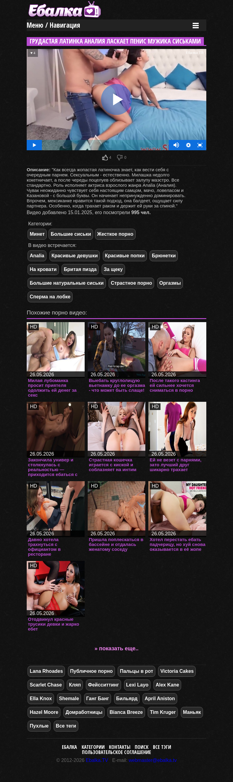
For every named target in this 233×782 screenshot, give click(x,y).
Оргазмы (170, 283)
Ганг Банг (97, 698)
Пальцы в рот (136, 671)
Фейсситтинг (103, 684)
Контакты (119, 747)
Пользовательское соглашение (116, 752)
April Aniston (160, 698)
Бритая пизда (80, 269)
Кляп (75, 684)
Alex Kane (167, 684)
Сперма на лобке (50, 296)
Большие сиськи (71, 234)
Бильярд (126, 698)
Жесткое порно (115, 234)
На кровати (43, 269)
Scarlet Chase (46, 684)
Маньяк (192, 712)
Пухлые (39, 725)
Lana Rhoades (46, 671)
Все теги (66, 725)
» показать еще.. (117, 648)
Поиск (141, 747)
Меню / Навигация (53, 25)
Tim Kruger (163, 712)
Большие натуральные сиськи (67, 283)
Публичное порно (91, 671)
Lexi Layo (137, 684)
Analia (37, 255)
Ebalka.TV (97, 760)
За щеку (113, 269)
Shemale (69, 698)
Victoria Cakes (177, 671)
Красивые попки (125, 255)
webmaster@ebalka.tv (153, 760)
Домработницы (84, 712)
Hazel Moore (44, 712)
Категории (93, 747)
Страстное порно (131, 283)
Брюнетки (164, 255)
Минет (37, 234)
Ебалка (69, 747)
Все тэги (162, 747)
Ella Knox (41, 698)
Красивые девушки (75, 255)
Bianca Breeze (126, 712)
